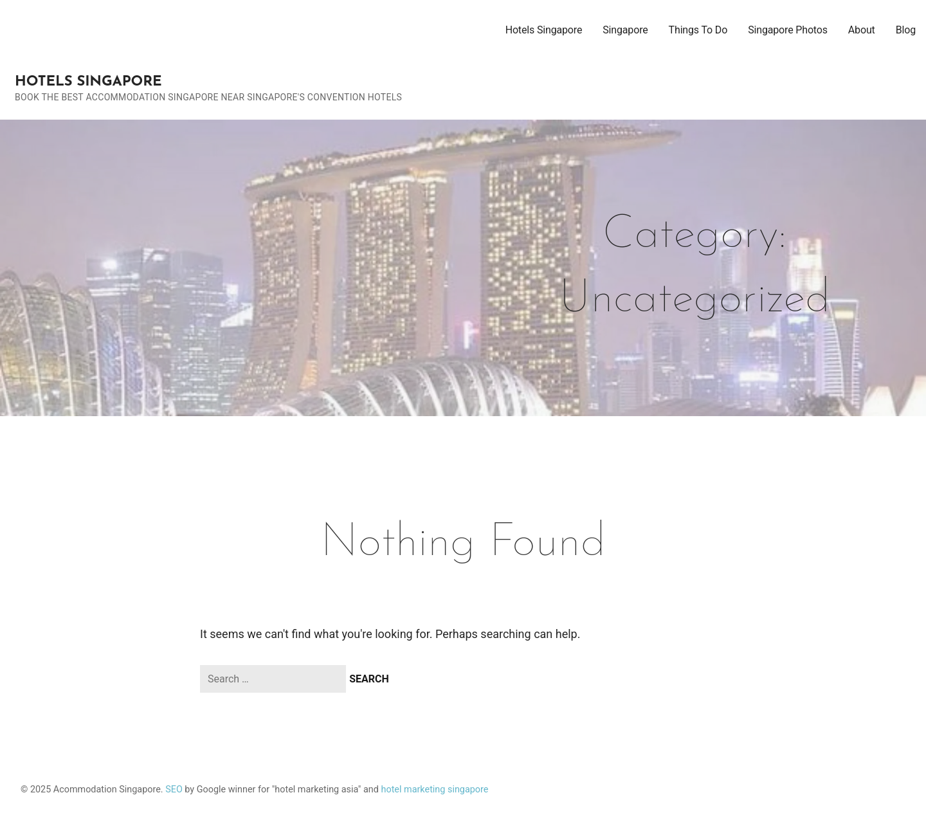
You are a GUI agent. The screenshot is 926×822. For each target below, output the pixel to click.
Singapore (625, 30)
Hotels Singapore (88, 82)
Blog (906, 30)
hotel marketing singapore (435, 789)
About (861, 30)
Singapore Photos (788, 30)
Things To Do (698, 30)
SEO (174, 789)
